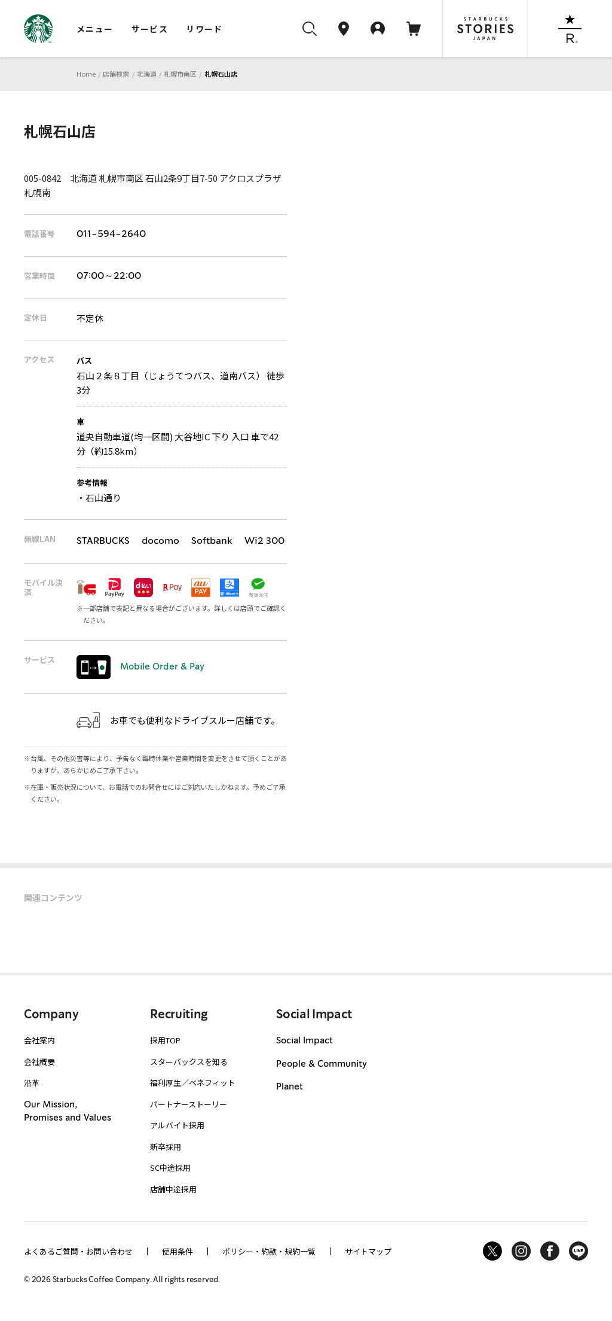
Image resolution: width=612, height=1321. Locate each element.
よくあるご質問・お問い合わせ (78, 1251)
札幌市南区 (180, 73)
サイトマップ (368, 1251)
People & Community (321, 1064)
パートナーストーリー (188, 1104)
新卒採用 (165, 1146)
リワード (204, 29)
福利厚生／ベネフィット (192, 1082)
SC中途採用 (170, 1167)
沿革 (31, 1082)
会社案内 (39, 1040)
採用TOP (165, 1040)
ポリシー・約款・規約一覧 (269, 1251)
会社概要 (39, 1061)
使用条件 (177, 1251)
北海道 (147, 73)
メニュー (95, 29)
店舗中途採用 (173, 1189)
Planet (289, 1087)
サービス (150, 29)
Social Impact (304, 1041)
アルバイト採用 (177, 1125)
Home (86, 73)
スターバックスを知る (189, 1061)
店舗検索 (116, 73)
